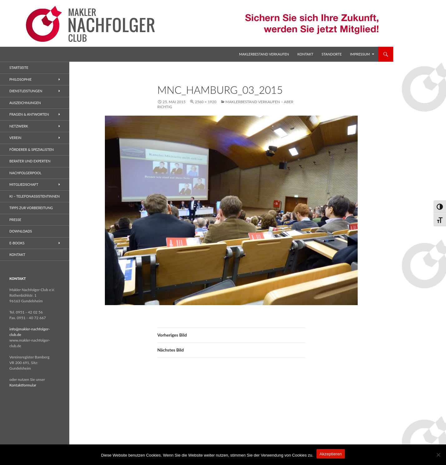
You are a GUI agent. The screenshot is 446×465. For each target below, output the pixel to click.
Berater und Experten (30, 161)
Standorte (332, 54)
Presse (15, 220)
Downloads (20, 231)
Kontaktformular (22, 385)
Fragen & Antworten (29, 114)
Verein (15, 138)
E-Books (16, 243)
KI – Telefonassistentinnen (34, 196)
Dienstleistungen (25, 91)
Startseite (18, 67)
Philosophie (20, 79)
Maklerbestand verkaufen (264, 54)
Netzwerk (18, 126)
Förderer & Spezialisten (31, 149)
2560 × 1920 (205, 101)
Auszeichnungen (25, 103)
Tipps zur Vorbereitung (31, 208)
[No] (438, 455)
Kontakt (305, 54)
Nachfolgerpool (25, 173)
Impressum (360, 54)
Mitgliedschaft (23, 184)
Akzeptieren (331, 454)
